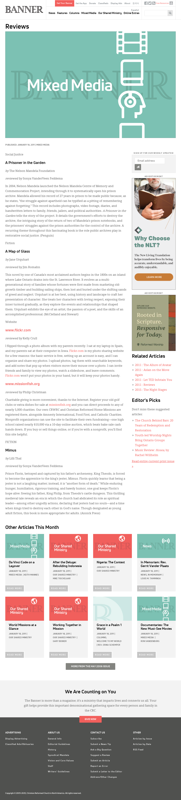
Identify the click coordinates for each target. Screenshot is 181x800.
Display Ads (116, 3)
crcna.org (171, 3)
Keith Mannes (31, 575)
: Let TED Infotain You (153, 380)
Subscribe (96, 739)
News (52, 13)
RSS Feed (138, 750)
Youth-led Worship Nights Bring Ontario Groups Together (153, 440)
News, (144, 575)
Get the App (81, 3)
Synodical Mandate (58, 755)
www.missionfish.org (22, 384)
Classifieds (103, 3)
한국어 (136, 3)
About (127, 3)
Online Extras (131, 13)
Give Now (90, 719)
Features (62, 13)
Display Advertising (16, 739)
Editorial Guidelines (59, 744)
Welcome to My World (109, 641)
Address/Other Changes (103, 777)
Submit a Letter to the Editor (106, 772)
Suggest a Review (100, 755)
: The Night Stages (151, 390)
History (52, 750)
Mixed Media (88, 13)
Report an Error (99, 766)
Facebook (146, 4)
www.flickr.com (18, 330)
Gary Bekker (60, 641)
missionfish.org (60, 405)
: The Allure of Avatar (153, 365)
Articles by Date (142, 744)
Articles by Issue (142, 739)
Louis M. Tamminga (151, 579)
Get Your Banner (64, 3)
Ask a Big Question (101, 750)
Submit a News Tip (100, 744)
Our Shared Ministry (110, 13)
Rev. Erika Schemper (109, 645)
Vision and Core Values (61, 761)
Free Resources (162, 3)
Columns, (102, 638)
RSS (153, 4)
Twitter (149, 4)
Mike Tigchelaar (62, 579)
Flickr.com (76, 351)
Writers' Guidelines (59, 772)
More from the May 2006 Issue (90, 666)
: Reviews (145, 385)
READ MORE (14, 589)
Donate (92, 3)
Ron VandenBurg (150, 641)
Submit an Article (100, 761)
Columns (74, 13)
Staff (50, 766)
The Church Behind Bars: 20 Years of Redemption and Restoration (154, 425)
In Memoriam (155, 575)
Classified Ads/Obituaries (19, 744)
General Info (55, 739)
